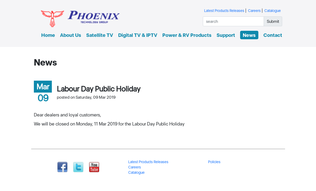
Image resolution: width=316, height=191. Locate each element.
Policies (214, 162)
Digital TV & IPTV (137, 35)
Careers (254, 10)
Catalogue (272, 10)
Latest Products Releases (224, 10)
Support (226, 35)
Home (48, 35)
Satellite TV (99, 35)
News (249, 35)
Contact (272, 35)
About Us (70, 35)
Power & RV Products (187, 35)
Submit (273, 21)
